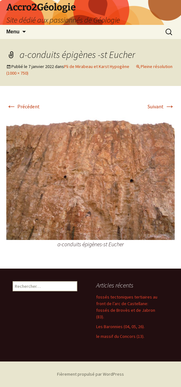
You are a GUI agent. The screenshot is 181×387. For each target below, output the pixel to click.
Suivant (161, 106)
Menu (13, 31)
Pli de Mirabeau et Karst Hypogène (96, 66)
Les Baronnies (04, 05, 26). (120, 326)
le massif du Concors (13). (120, 336)
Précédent (23, 106)
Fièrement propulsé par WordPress (90, 374)
